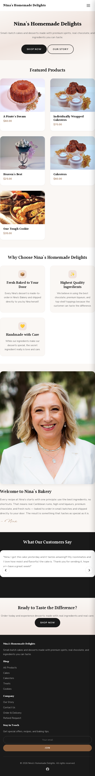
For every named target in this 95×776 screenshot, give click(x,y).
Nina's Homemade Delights (24, 5)
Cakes (6, 673)
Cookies (7, 688)
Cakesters (8, 678)
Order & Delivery (12, 712)
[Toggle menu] (88, 5)
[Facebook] (47, 769)
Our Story (60, 49)
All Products (10, 667)
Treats (6, 683)
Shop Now (34, 49)
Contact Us (9, 707)
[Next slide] (89, 570)
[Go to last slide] (6, 570)
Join (47, 748)
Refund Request (12, 718)
